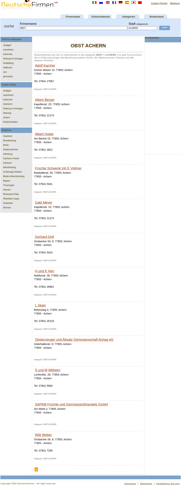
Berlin (6, 145)
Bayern (6, 180)
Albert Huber (44, 134)
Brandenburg (9, 140)
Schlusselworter (100, 16)
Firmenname (73, 16)
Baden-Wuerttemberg (14, 176)
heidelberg (8, 63)
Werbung (175, 3)
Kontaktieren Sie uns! (168, 483)
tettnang (7, 113)
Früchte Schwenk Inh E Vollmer (58, 168)
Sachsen (7, 163)
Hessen (7, 189)
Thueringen (8, 185)
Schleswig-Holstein (12, 172)
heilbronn (7, 67)
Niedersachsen (10, 149)
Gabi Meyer (43, 202)
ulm (5, 72)
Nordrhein (8, 203)
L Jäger (40, 305)
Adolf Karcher (45, 65)
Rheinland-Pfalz (11, 194)
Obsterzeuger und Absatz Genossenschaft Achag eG (74, 339)
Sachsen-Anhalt (11, 158)
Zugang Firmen (159, 3)
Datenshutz (146, 483)
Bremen (7, 207)
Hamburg (7, 154)
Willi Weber (43, 435)
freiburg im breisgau (13, 58)
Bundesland (156, 16)
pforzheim (8, 76)
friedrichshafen (10, 122)
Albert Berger (45, 100)
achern (6, 117)
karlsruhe (7, 54)
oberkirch (7, 104)
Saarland (7, 136)
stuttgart (7, 45)
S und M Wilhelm (47, 370)
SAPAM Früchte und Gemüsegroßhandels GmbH (71, 404)
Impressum (130, 483)
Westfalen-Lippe (11, 198)
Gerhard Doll (44, 237)
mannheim (8, 49)
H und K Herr (44, 271)
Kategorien (128, 16)
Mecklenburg (9, 167)
